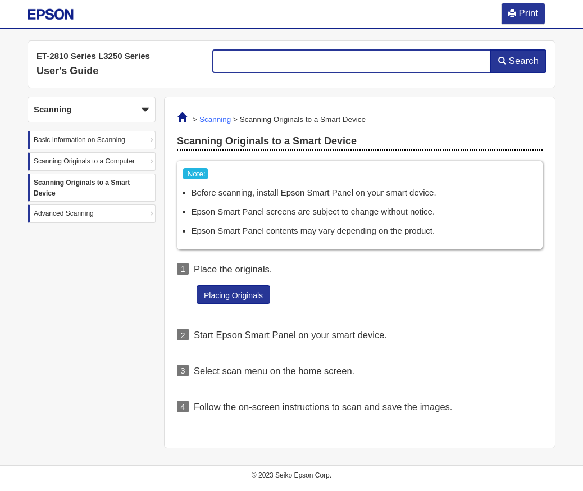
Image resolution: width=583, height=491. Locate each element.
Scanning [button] (91, 110)
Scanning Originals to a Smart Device (82, 188)
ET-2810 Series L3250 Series (93, 56)
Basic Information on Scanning (79, 140)
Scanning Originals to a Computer (84, 161)
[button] (92, 109)
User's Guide (67, 70)
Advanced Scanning (64, 213)
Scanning (215, 119)
